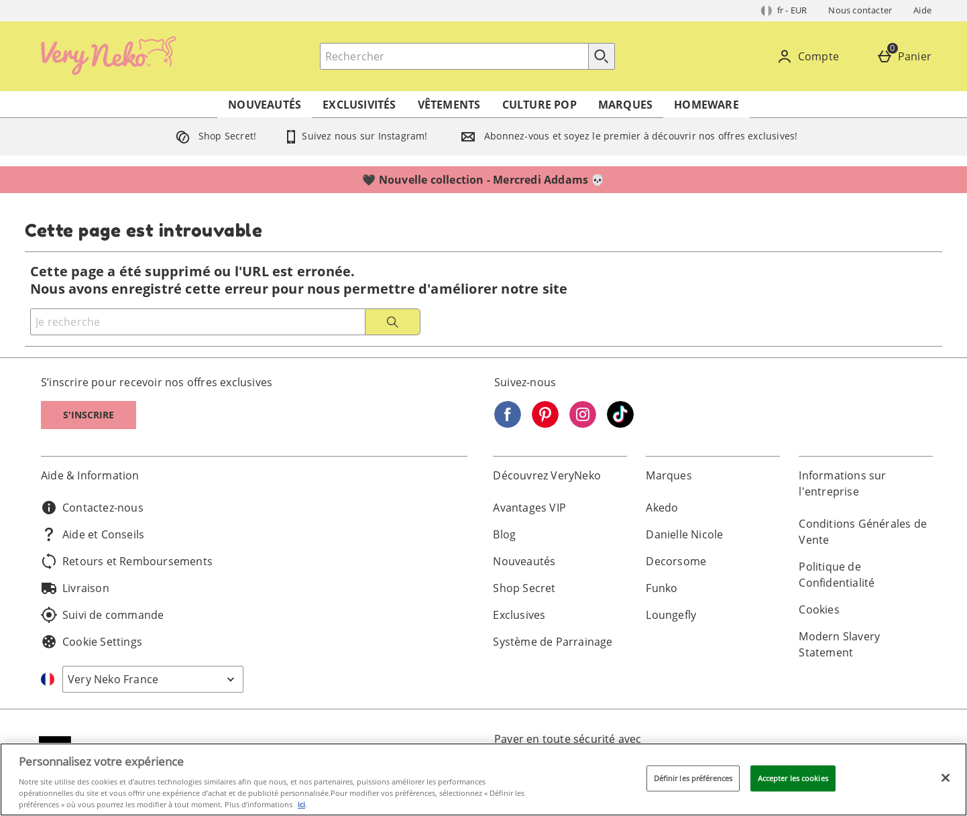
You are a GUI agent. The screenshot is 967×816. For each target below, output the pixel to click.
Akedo (662, 507)
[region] (483, 779)
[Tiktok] (620, 423)
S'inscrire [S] (88, 414)
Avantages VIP (529, 507)
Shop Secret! (213, 135)
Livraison (75, 588)
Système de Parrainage (552, 641)
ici (301, 804)
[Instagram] (582, 423)
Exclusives (519, 614)
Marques (625, 104)
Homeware (706, 104)
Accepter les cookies (793, 778)
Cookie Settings (91, 642)
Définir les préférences (693, 778)
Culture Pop (539, 104)
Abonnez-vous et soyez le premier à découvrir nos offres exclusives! (626, 135)
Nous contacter (860, 10)
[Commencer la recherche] (601, 56)
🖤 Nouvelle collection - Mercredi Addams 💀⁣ (483, 179)
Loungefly (671, 614)
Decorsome (676, 561)
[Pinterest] (545, 423)
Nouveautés (264, 104)
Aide (922, 10)
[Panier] (906, 56)
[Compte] (810, 56)
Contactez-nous (92, 508)
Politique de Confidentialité (836, 574)
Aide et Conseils (92, 534)
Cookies (819, 609)
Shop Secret (524, 588)
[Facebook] (507, 423)
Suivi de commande (102, 615)
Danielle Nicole (684, 534)
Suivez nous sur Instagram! (355, 135)
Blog (504, 534)
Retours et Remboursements (127, 561)
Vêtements (449, 104)
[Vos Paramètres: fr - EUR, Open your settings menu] (784, 10)
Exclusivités (359, 104)
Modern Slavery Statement (839, 644)
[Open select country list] (152, 679)
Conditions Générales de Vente (863, 531)
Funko (661, 588)
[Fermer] (945, 778)
